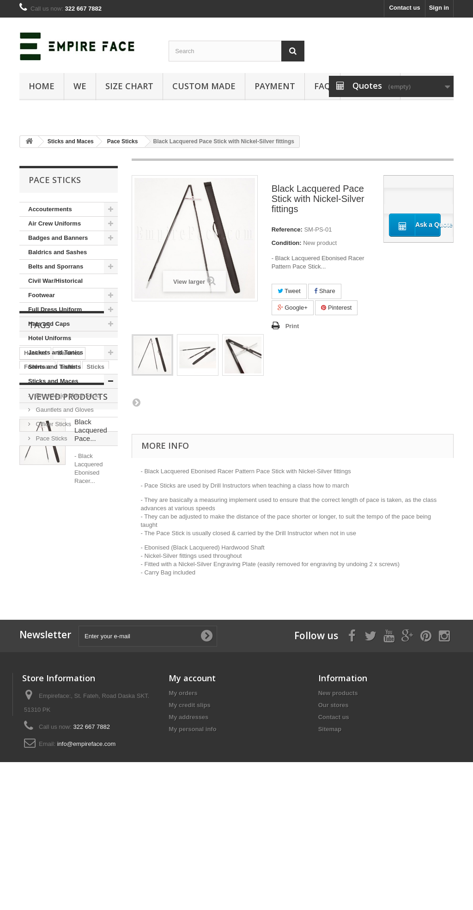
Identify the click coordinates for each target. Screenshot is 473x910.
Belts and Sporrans (55, 266)
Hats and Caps (49, 323)
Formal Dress (43, 557)
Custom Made (204, 86)
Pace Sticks (50, 438)
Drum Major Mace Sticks (67, 395)
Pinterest (336, 307)
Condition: (287, 242)
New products (338, 798)
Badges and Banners (58, 237)
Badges (84, 557)
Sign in (439, 7)
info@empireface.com (86, 849)
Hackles (35, 501)
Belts (68, 515)
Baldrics (69, 501)
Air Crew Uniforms (54, 223)
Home (42, 86)
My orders (183, 798)
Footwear (41, 295)
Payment (275, 86)
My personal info (192, 834)
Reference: (287, 229)
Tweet (289, 290)
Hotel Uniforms (49, 338)
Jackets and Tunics (55, 352)
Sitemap (330, 834)
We (79, 86)
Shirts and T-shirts (54, 366)
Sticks (95, 515)
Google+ (293, 307)
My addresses (188, 822)
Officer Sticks (52, 424)
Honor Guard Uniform (55, 529)
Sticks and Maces (53, 381)
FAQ (322, 86)
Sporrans (72, 543)
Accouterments (50, 209)
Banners (36, 543)
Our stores (333, 810)
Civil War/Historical (55, 280)
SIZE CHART (129, 86)
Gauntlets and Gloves (64, 409)
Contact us (404, 7)
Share (324, 290)
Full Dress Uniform (55, 309)
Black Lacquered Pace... (90, 626)
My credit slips (189, 810)
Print (292, 326)
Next (136, 402)
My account (192, 783)
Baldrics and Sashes (57, 252)
